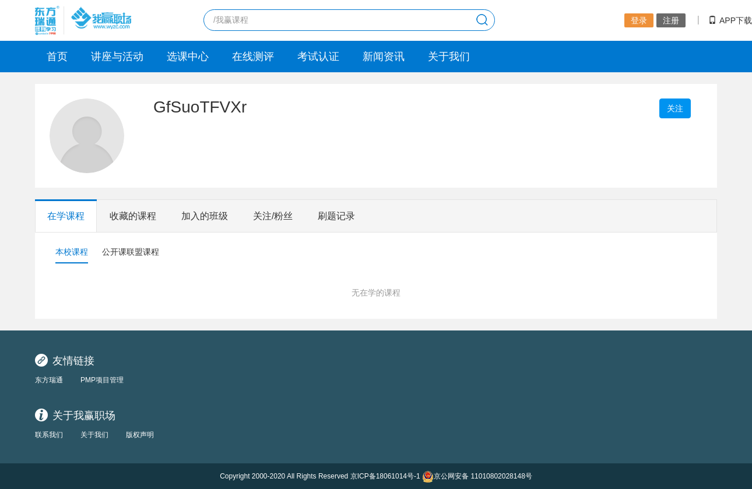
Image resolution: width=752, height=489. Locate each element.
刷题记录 (336, 216)
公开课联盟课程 (130, 251)
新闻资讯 (384, 56)
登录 (639, 20)
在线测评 (253, 56)
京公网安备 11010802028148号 (477, 476)
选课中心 (188, 56)
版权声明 (140, 435)
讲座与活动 (117, 56)
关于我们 (449, 56)
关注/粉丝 (273, 216)
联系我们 (49, 435)
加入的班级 (204, 216)
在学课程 (66, 216)
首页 (57, 56)
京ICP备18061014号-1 (385, 476)
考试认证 (318, 56)
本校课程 (71, 251)
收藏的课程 (133, 216)
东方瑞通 (49, 380)
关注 (675, 108)
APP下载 (730, 20)
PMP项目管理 (102, 380)
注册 (671, 20)
